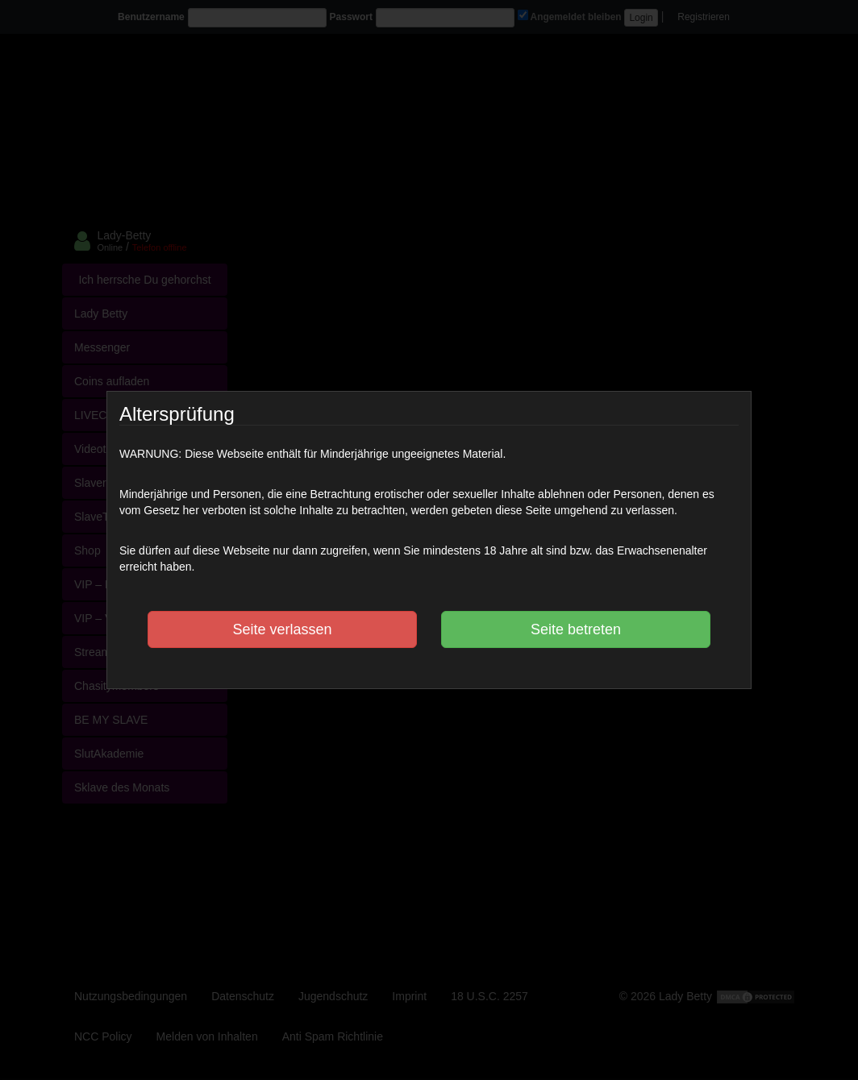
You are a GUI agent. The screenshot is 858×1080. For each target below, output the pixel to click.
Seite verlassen (281, 629)
